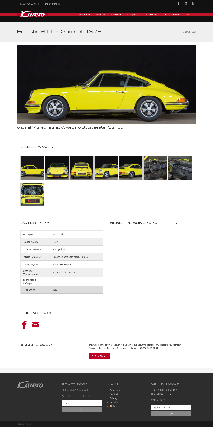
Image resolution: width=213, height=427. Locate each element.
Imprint (114, 402)
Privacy (113, 398)
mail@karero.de (163, 394)
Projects (133, 14)
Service (151, 14)
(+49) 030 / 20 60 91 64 (166, 389)
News (100, 14)
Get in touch (99, 356)
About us (83, 14)
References (172, 14)
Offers (116, 14)
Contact (114, 394)
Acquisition (116, 389)
